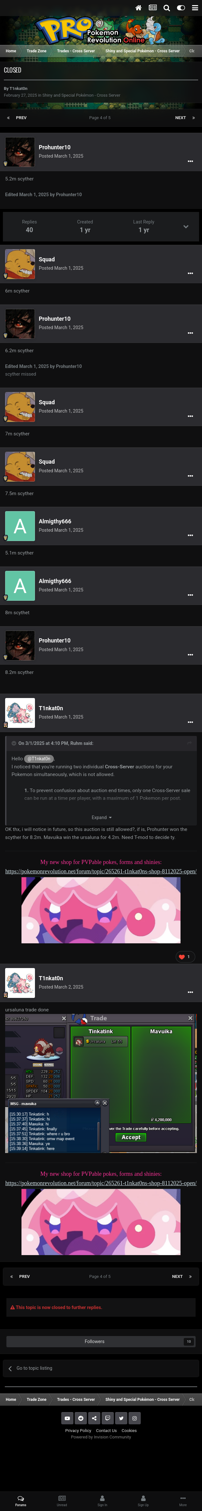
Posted (61, 156)
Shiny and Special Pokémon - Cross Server (81, 95)
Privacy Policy (78, 1430)
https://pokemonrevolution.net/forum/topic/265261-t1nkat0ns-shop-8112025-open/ (101, 871)
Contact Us (106, 1430)
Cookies (129, 1430)
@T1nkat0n (39, 758)
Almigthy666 (55, 521)
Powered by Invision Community (101, 1437)
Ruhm (76, 743)
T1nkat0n (19, 88)
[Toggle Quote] (14, 743)
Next (180, 117)
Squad (47, 259)
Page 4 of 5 (101, 117)
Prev (21, 117)
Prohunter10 (55, 147)
